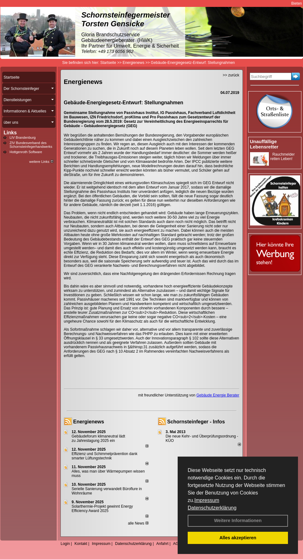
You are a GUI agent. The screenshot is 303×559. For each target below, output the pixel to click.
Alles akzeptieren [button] (237, 537)
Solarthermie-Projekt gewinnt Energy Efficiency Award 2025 (102, 508)
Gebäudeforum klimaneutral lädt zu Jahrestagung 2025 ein (98, 438)
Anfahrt (162, 543)
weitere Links (41, 161)
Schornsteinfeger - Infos (196, 421)
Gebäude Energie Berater (217, 395)
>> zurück (231, 75)
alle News (138, 523)
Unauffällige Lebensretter (264, 144)
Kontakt (81, 543)
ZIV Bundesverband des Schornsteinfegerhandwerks (31, 144)
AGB (177, 543)
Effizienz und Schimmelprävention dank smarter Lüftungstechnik (105, 456)
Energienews (88, 421)
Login (65, 543)
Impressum (206, 500)
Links (10, 132)
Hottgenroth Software (26, 152)
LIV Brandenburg (23, 137)
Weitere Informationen (238, 520)
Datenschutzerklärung (212, 507)
